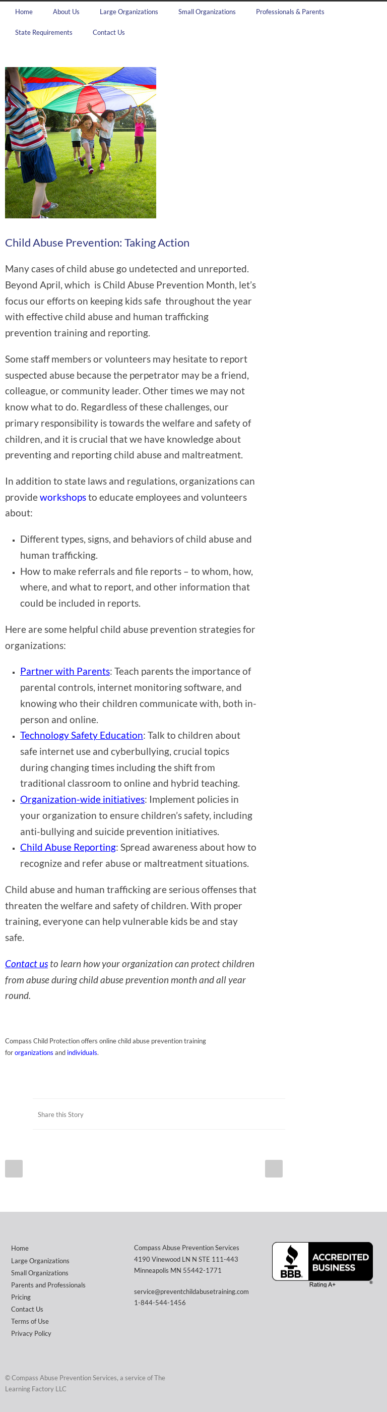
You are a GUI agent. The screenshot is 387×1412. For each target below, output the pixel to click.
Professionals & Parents (290, 12)
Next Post (274, 1169)
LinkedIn (255, 1114)
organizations (34, 1052)
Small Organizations (207, 12)
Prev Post (14, 1169)
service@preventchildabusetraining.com (191, 1291)
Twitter (235, 1114)
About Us (66, 12)
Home (24, 12)
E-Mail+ (275, 1114)
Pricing (21, 1297)
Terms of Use (30, 1321)
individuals (82, 1052)
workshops (63, 497)
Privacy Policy (31, 1333)
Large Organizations (129, 12)
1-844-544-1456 (160, 1303)
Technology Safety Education (81, 735)
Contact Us (109, 32)
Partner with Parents (65, 671)
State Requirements (44, 32)
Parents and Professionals (48, 1285)
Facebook (215, 1114)
